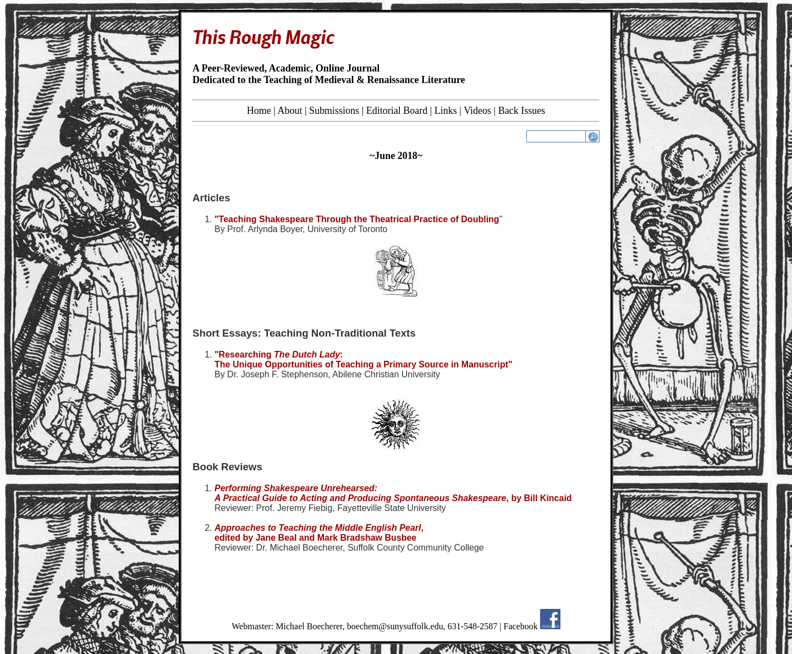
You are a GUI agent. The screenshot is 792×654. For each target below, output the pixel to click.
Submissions (334, 110)
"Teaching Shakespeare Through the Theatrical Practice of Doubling (357, 219)
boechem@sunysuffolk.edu (395, 626)
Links (446, 110)
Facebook (521, 626)
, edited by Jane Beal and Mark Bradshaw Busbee (319, 532)
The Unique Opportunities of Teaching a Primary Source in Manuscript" (364, 364)
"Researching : (279, 354)
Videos (477, 110)
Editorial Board (396, 110)
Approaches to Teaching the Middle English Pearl (318, 527)
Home (259, 110)
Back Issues (521, 110)
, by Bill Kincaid (538, 498)
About (289, 110)
